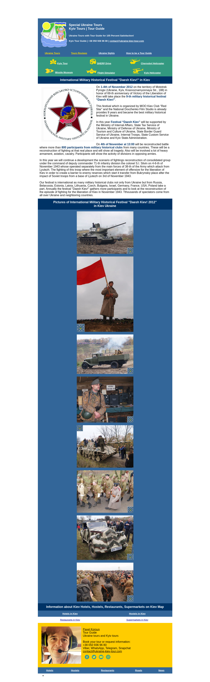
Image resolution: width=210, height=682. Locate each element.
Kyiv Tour (62, 63)
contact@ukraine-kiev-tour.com (127, 41)
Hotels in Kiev (70, 613)
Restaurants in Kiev (70, 620)
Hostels (75, 670)
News (161, 670)
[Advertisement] (105, 10)
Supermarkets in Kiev (137, 620)
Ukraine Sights (107, 53)
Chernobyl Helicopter (152, 63)
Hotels (49, 670)
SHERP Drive (104, 63)
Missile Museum (64, 72)
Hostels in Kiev (137, 613)
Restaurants (107, 670)
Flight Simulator (106, 72)
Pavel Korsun (91, 629)
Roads (138, 670)
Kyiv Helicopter (152, 72)
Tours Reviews (79, 53)
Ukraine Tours (52, 53)
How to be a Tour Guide (139, 53)
